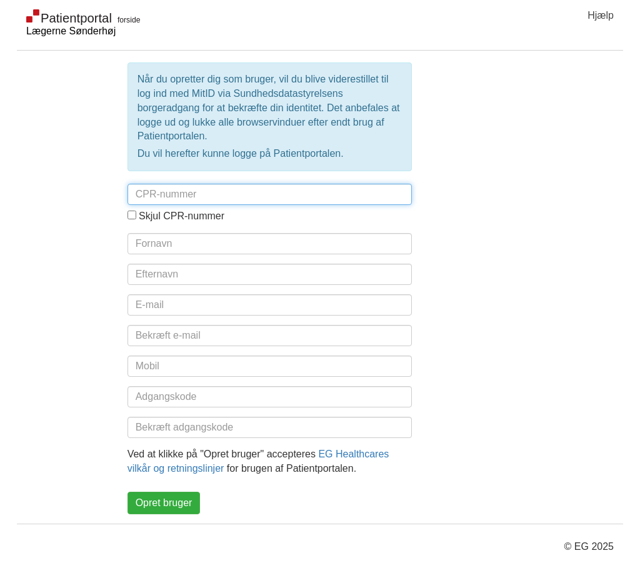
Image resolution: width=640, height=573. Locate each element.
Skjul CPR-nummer (181, 216)
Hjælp (601, 15)
